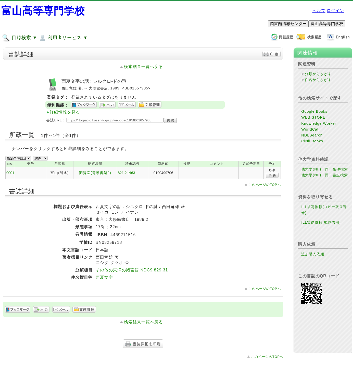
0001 (10, 173)
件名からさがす (318, 80)
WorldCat (310, 129)
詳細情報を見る (65, 112)
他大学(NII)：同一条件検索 (324, 169)
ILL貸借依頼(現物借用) (321, 222)
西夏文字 (104, 277)
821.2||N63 (126, 173)
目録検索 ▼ (19, 38)
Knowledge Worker (318, 123)
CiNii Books (312, 141)
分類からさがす (318, 74)
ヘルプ (318, 10)
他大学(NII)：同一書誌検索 (324, 175)
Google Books (314, 111)
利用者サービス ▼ (63, 38)
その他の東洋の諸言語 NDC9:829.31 (132, 270)
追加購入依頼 (312, 254)
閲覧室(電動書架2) (95, 173)
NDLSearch (311, 135)
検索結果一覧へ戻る (143, 66)
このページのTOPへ (264, 185)
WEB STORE (313, 117)
